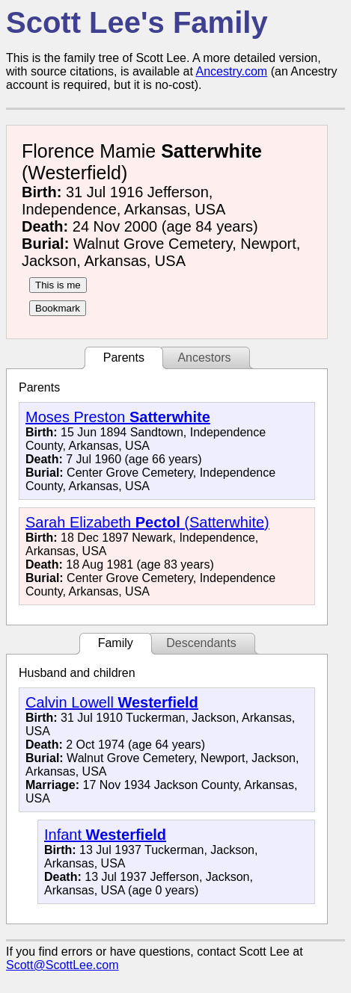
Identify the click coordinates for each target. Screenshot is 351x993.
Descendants (201, 643)
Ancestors (204, 357)
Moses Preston (117, 417)
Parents (123, 357)
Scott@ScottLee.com (62, 965)
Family (115, 643)
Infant (105, 834)
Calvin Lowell (111, 702)
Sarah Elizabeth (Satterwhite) (147, 522)
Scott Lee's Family (137, 22)
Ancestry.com (231, 71)
